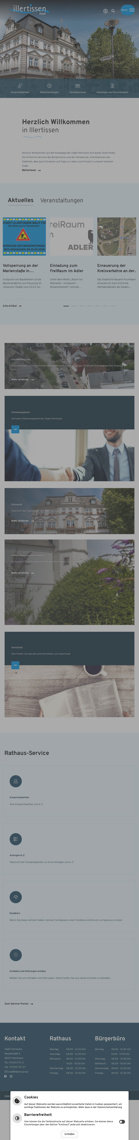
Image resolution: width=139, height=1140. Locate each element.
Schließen (69, 1134)
